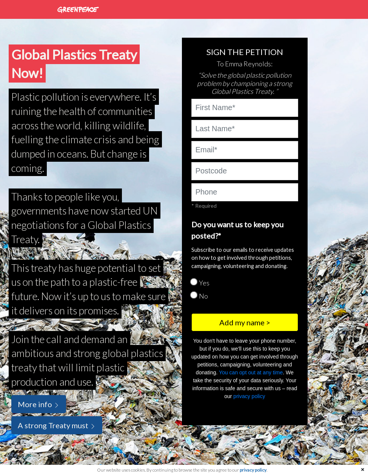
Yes (204, 283)
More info (39, 404)
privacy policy (249, 396)
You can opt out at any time (251, 372)
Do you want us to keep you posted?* (237, 230)
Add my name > (244, 322)
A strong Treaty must (57, 425)
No (203, 296)
